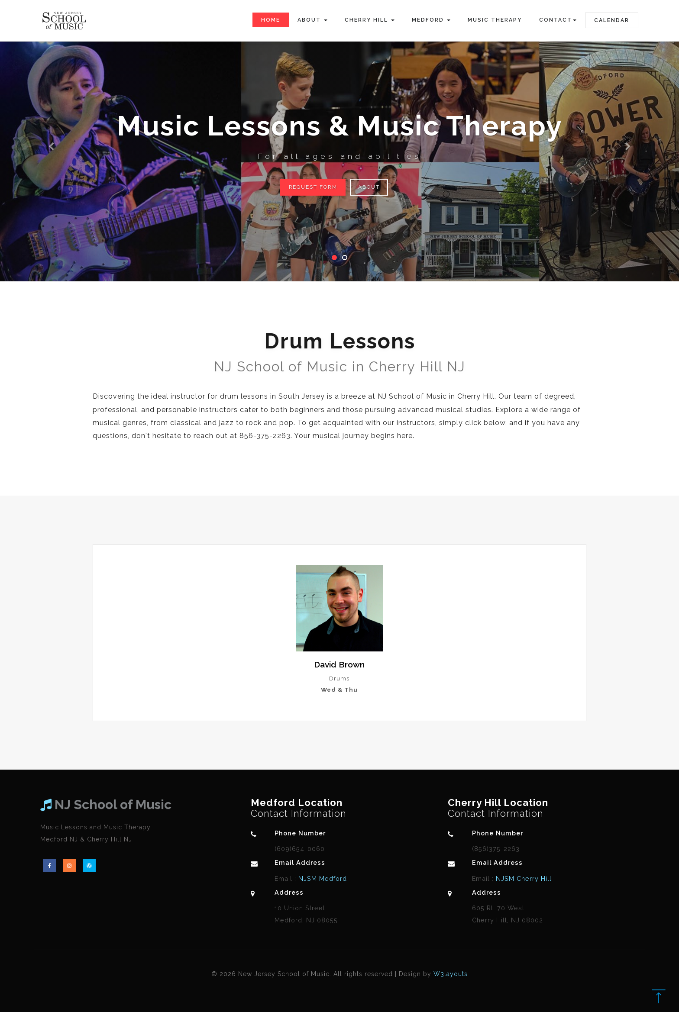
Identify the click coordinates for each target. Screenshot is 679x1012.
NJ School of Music (105, 804)
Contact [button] (557, 20)
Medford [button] (431, 20)
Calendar (611, 20)
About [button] (312, 20)
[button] (51, 140)
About (371, 187)
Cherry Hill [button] (369, 20)
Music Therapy (495, 20)
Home (270, 20)
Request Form (313, 187)
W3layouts (450, 973)
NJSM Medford (321, 878)
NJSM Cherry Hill (523, 878)
